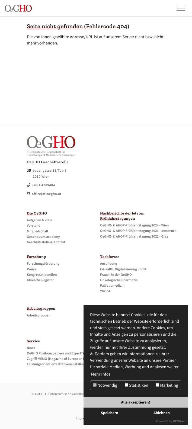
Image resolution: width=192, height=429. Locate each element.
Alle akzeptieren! (135, 402)
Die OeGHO (37, 213)
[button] (178, 8)
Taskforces (110, 256)
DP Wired (179, 421)
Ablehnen (161, 412)
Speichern (109, 412)
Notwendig (105, 385)
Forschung (36, 256)
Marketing (167, 385)
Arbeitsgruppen (41, 308)
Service (33, 341)
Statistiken (136, 385)
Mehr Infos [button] (100, 374)
